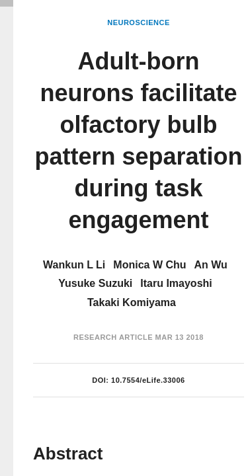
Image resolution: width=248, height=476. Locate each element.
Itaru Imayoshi (176, 283)
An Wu (210, 264)
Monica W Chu (149, 264)
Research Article (113, 337)
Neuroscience (138, 22)
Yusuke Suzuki (95, 283)
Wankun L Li (74, 264)
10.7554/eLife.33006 (148, 380)
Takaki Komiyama (131, 302)
